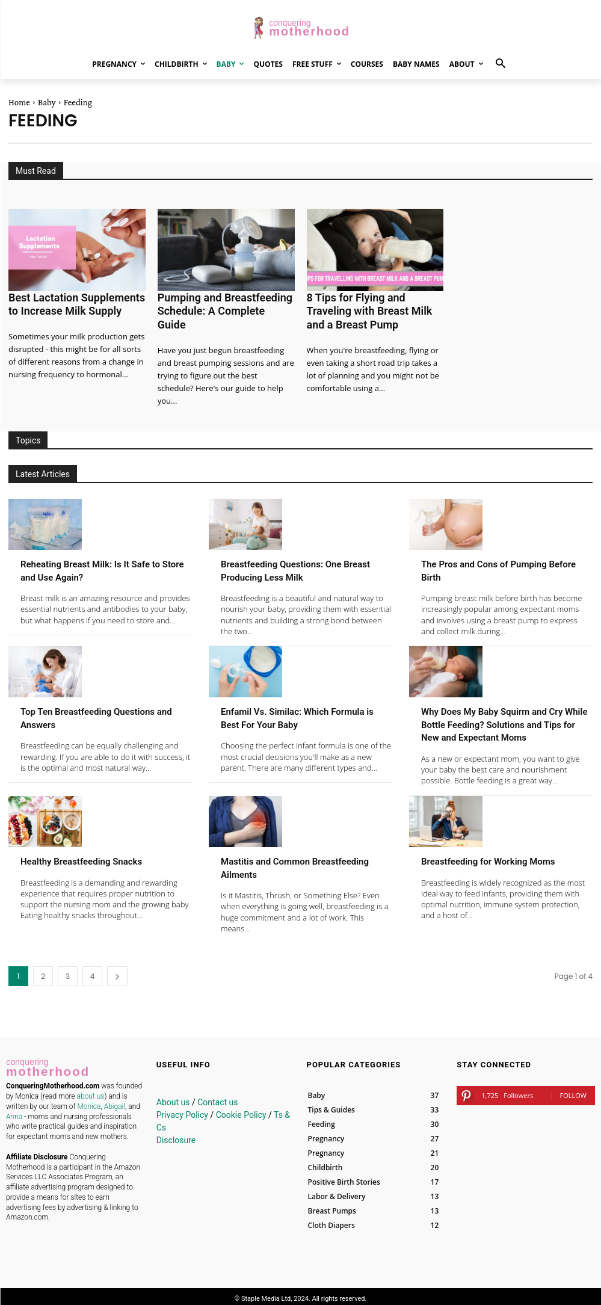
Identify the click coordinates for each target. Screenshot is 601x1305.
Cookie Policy (241, 1110)
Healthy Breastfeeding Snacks (93, 856)
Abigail (114, 1098)
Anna (14, 1109)
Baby (47, 102)
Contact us (217, 1098)
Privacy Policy (182, 1110)
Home (19, 102)
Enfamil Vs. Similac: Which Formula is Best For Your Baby (294, 701)
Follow (573, 1091)
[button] (501, 64)
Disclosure (176, 1136)
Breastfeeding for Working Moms (501, 856)
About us (173, 1098)
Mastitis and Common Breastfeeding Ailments (278, 863)
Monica (88, 1098)
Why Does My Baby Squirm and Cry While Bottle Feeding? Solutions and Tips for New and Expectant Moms (506, 713)
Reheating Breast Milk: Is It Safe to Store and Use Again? (104, 553)
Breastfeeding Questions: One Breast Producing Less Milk (293, 553)
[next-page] (117, 972)
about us (91, 1088)
